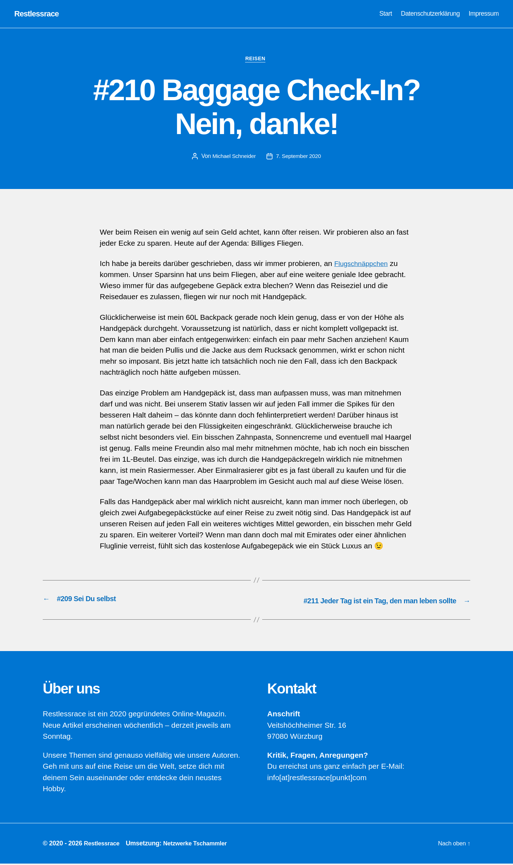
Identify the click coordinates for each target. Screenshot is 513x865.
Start (385, 13)
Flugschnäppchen (363, 266)
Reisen (256, 60)
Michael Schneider (233, 158)
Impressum (483, 13)
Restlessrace (38, 14)
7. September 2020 (299, 158)
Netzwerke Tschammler (200, 844)
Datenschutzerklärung (430, 13)
